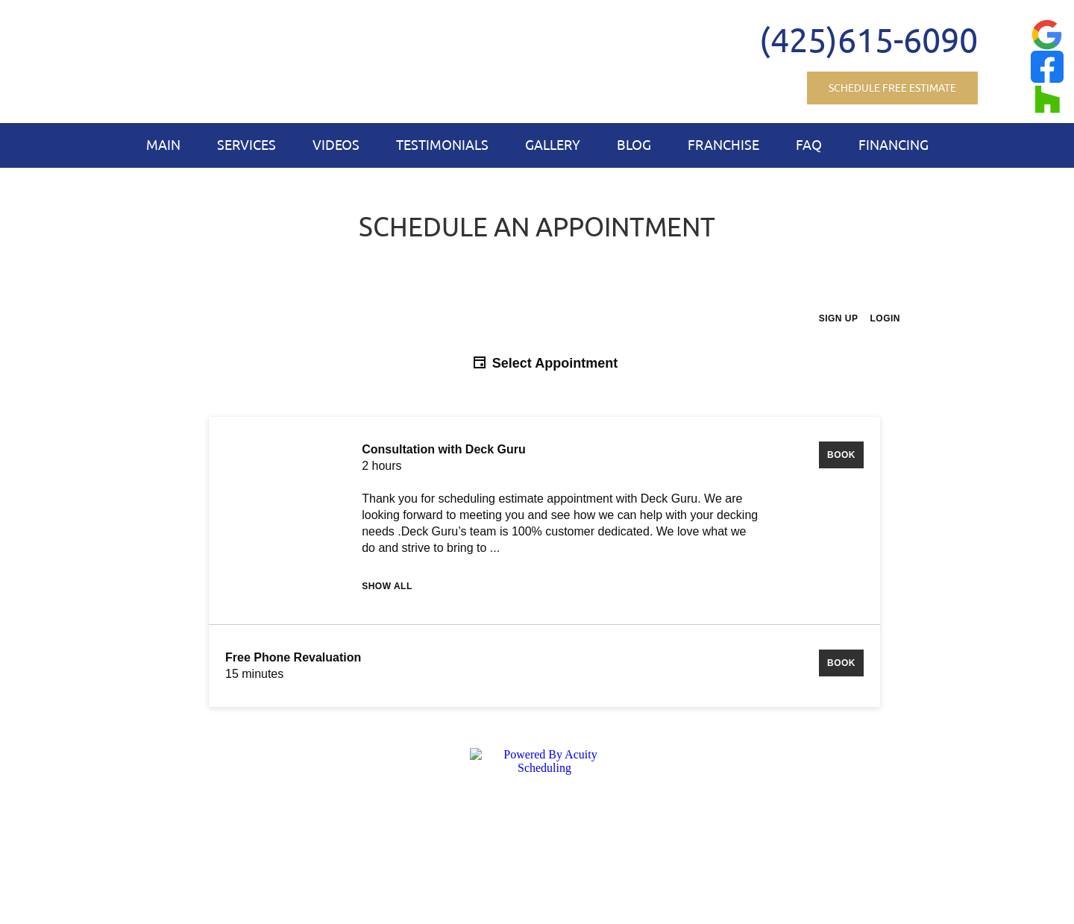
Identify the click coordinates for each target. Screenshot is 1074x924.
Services (246, 144)
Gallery (552, 144)
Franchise (723, 144)
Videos (336, 144)
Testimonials (442, 144)
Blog (634, 144)
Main (163, 144)
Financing (893, 144)
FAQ (809, 144)
